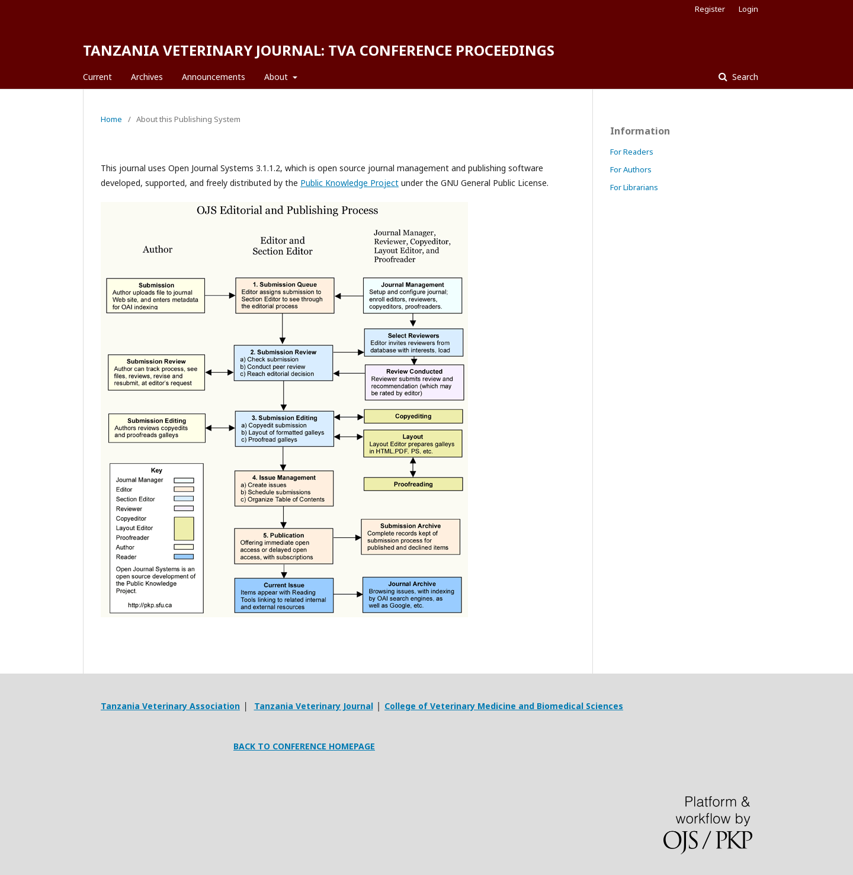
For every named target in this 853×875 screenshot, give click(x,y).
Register (710, 9)
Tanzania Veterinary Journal (313, 705)
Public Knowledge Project (349, 182)
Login (748, 9)
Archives (147, 76)
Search (744, 76)
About (277, 76)
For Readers (631, 151)
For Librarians (634, 187)
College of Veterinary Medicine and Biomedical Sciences (503, 705)
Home (111, 119)
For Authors (631, 169)
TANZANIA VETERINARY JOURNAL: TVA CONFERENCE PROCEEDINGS (318, 50)
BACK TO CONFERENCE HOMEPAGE (304, 746)
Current (97, 76)
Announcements (213, 76)
